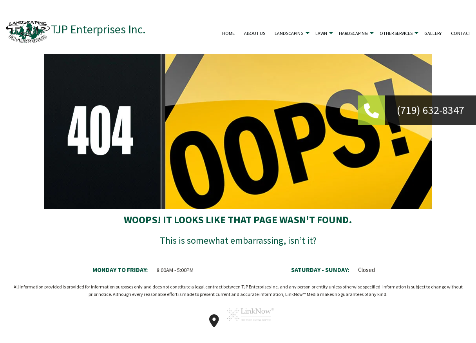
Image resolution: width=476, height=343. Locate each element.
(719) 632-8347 (430, 111)
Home (228, 33)
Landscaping (289, 33)
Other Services (396, 33)
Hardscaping (353, 33)
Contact (461, 33)
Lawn (321, 33)
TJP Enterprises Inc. (98, 29)
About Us (254, 33)
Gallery (433, 33)
